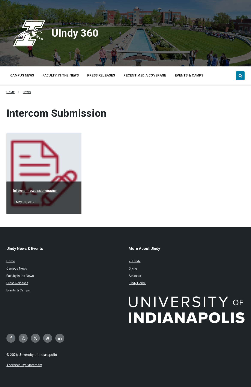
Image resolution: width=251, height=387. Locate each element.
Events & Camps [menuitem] (189, 75)
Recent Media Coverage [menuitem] (144, 75)
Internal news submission (35, 190)
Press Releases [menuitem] (101, 75)
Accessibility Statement (24, 365)
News (27, 92)
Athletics (135, 276)
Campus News (16, 268)
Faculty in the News (20, 276)
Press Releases (17, 283)
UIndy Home (137, 283)
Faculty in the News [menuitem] (60, 75)
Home (10, 92)
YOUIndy (134, 261)
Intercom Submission (56, 113)
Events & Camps (18, 290)
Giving (133, 268)
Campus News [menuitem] (22, 75)
